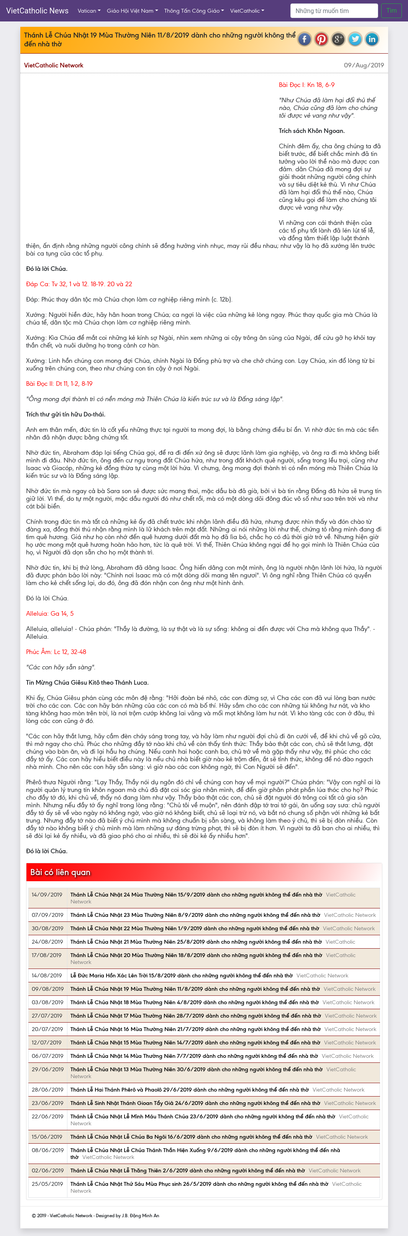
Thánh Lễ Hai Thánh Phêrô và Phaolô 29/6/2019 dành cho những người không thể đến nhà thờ (189, 1089)
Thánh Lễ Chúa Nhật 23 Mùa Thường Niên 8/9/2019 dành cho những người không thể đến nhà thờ (195, 914)
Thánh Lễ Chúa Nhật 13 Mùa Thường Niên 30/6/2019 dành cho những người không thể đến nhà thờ (196, 1069)
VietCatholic (245, 10)
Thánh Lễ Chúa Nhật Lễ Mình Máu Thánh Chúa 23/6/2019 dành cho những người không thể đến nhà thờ (202, 1116)
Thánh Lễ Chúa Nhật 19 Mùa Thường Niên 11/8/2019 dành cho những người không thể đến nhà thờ (195, 988)
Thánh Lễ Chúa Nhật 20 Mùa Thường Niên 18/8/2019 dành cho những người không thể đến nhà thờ (196, 955)
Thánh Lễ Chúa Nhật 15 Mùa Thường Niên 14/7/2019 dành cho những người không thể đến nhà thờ (195, 1042)
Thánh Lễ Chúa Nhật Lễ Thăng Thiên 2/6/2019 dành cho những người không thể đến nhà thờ (187, 1170)
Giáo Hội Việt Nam (130, 10)
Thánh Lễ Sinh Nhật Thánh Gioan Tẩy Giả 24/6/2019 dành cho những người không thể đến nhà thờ (195, 1103)
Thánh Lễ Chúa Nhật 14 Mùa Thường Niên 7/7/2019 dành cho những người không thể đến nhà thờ (194, 1055)
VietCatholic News (37, 10)
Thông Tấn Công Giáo (192, 10)
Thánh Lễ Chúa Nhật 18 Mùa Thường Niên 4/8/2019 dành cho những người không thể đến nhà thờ (194, 1002)
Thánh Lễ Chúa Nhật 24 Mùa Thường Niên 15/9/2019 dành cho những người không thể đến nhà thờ (196, 894)
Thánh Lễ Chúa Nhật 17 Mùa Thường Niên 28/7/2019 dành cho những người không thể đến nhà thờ (195, 1015)
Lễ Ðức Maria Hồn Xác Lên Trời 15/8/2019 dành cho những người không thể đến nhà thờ (181, 975)
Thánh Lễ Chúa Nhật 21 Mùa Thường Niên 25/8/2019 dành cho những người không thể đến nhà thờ (196, 941)
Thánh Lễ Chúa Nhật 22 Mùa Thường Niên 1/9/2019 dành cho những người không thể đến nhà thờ (194, 928)
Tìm (391, 10)
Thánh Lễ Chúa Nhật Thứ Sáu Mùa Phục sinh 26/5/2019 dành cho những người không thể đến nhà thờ (199, 1183)
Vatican (87, 10)
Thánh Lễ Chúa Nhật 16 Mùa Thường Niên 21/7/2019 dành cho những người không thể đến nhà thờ (195, 1029)
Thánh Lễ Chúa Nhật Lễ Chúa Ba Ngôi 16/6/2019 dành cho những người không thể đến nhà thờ (191, 1136)
